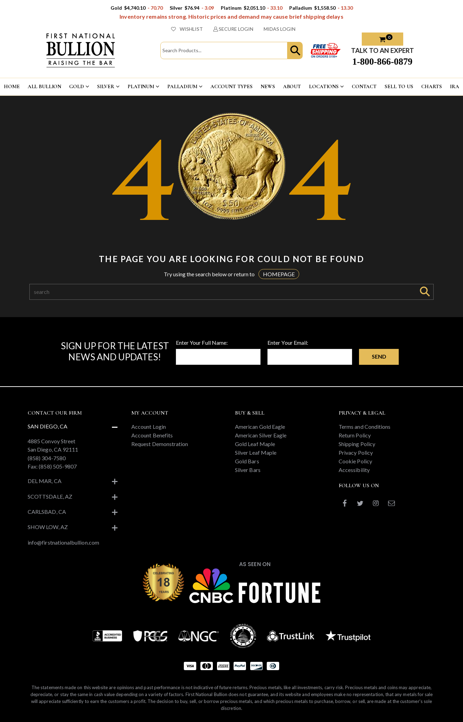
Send (379, 356)
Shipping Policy (357, 444)
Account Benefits (152, 435)
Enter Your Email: (287, 342)
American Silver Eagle (260, 435)
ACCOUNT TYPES (231, 86)
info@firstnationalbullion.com (63, 542)
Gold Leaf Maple (255, 444)
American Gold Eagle (260, 426)
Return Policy (355, 435)
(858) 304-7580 (47, 458)
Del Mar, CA (45, 481)
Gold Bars (247, 461)
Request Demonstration (159, 444)
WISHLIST (187, 29)
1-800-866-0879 (382, 61)
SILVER (105, 86)
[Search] (223, 292)
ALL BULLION (44, 86)
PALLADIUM (182, 86)
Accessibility (354, 469)
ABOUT (292, 86)
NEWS (268, 86)
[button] (295, 50)
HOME (11, 86)
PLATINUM (140, 86)
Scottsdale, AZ (50, 496)
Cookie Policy (355, 461)
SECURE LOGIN (233, 29)
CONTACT (364, 86)
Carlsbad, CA (47, 511)
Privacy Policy (356, 452)
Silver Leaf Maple (255, 452)
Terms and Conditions (364, 426)
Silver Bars (248, 469)
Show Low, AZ (48, 527)
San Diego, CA (47, 426)
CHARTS (431, 86)
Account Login (148, 426)
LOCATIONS (324, 86)
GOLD (76, 86)
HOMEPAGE (279, 274)
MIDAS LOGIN (279, 29)
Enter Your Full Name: (202, 342)
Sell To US (399, 86)
